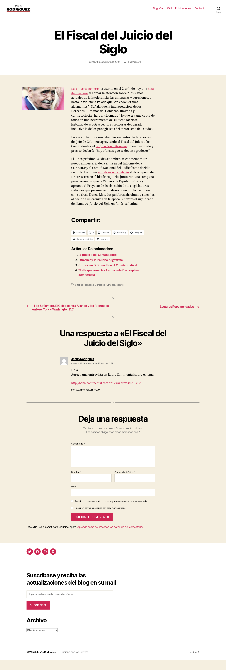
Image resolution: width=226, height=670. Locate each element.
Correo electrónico (124, 482)
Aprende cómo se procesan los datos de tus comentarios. (110, 536)
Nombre (76, 482)
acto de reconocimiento (114, 177)
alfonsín (79, 293)
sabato (120, 293)
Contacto (200, 10)
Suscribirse (38, 615)
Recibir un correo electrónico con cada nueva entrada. (100, 517)
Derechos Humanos (105, 293)
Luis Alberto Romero (86, 93)
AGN (169, 10)
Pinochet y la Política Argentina (102, 269)
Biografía (157, 10)
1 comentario (136, 66)
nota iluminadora (83, 98)
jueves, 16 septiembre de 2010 (103, 66)
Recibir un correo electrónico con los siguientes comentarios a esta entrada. (111, 511)
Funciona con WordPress (75, 661)
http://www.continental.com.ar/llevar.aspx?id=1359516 (110, 393)
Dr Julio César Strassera (112, 150)
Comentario (78, 453)
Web (73, 496)
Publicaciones (183, 10)
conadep (89, 293)
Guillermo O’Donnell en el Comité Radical (110, 274)
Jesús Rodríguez (46, 661)
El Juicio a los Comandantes (99, 264)
